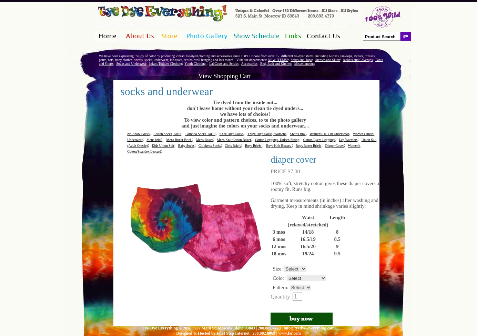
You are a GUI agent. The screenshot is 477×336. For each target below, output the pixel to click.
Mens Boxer (204, 140)
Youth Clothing (195, 63)
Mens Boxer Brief (179, 140)
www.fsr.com (289, 333)
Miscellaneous (304, 63)
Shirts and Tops (301, 60)
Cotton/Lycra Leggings (319, 140)
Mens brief (154, 140)
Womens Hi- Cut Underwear (329, 134)
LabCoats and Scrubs (223, 63)
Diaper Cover (334, 145)
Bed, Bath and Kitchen (276, 63)
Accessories (249, 63)
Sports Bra (298, 134)
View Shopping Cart (224, 76)
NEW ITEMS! (278, 60)
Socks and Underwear (131, 63)
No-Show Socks (138, 134)
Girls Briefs (233, 145)
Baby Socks (186, 145)
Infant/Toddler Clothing (165, 63)
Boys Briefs (253, 145)
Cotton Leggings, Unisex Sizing (277, 140)
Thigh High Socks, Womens (266, 134)
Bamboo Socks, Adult (200, 134)
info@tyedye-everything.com (309, 328)
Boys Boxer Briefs (308, 145)
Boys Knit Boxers (279, 145)
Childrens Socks (210, 145)
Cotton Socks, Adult (167, 134)
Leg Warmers (348, 140)
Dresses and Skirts (327, 60)
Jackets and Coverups (358, 60)
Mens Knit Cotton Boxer (234, 140)
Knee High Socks (232, 134)
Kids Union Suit (163, 145)
